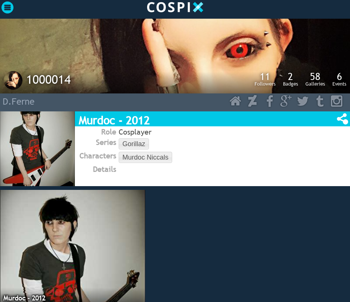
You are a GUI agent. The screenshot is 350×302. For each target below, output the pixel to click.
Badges (290, 79)
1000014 (48, 79)
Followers (265, 79)
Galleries (315, 79)
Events (339, 79)
